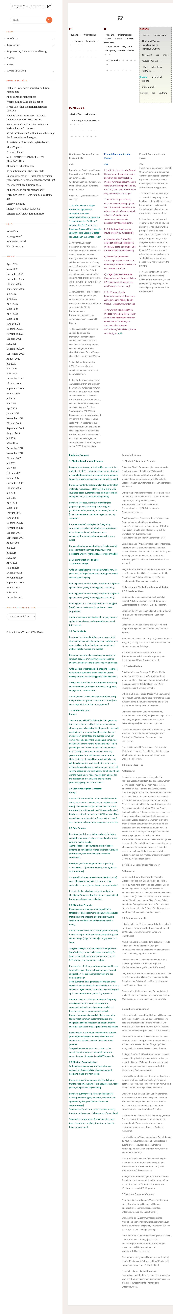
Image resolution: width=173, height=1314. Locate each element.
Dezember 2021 (15, 329)
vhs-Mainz (91, 114)
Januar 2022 (13, 324)
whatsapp (77, 41)
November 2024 (15, 279)
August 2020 (13, 358)
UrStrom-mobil (148, 87)
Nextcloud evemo (150, 45)
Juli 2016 (11, 493)
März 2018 (12, 443)
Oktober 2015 (14, 533)
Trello (108, 38)
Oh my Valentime (16, 203)
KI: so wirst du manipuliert (21, 97)
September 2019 (15, 388)
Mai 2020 (12, 368)
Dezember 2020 (15, 348)
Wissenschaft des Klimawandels (24, 185)
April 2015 (12, 562)
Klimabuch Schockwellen (20, 166)
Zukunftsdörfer (15, 152)
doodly (118, 38)
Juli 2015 (11, 547)
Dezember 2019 (15, 378)
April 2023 (12, 314)
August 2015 (13, 542)
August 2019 (13, 393)
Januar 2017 (13, 478)
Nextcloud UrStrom (151, 49)
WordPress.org (15, 246)
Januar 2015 (13, 567)
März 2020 (12, 373)
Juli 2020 (11, 363)
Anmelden (12, 231)
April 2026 (12, 264)
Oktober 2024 (14, 284)
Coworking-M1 (161, 35)
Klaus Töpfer (14, 147)
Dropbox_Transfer (115, 50)
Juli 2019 (11, 398)
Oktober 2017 (14, 458)
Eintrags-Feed (14, 236)
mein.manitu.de (125, 35)
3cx (157, 55)
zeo (153, 93)
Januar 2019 (13, 413)
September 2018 (15, 428)
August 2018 (13, 433)
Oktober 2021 (14, 339)
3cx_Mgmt (147, 55)
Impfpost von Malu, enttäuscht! (23, 208)
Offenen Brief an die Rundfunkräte (25, 213)
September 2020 (15, 353)
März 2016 (12, 508)
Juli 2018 (11, 438)
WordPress (38, 632)
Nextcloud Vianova (151, 41)
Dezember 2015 (15, 523)
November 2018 (15, 418)
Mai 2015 (11, 557)
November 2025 (15, 274)
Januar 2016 (13, 518)
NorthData (146, 71)
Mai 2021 (11, 343)
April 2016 (12, 503)
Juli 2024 (11, 294)
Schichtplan (156, 67)
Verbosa (26, 632)
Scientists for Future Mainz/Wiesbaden (28, 142)
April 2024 (12, 304)
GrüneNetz (91, 120)
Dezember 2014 (15, 572)
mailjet (166, 55)
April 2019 (12, 408)
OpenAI (110, 35)
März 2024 (12, 309)
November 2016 (15, 483)
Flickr (131, 50)
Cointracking (90, 35)
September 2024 (15, 289)
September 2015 (15, 538)
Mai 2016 (11, 498)
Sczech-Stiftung (31, 7)
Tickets (145, 81)
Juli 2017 (11, 463)
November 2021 (15, 334)
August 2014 (13, 587)
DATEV (146, 35)
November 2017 (15, 453)
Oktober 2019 (14, 383)
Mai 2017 (11, 468)
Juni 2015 (11, 552)
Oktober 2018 (14, 423)
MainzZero (76, 114)
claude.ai (113, 60)
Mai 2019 (11, 403)
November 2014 (15, 577)
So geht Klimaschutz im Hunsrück (25, 171)
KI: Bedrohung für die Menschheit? (26, 190)
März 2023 (12, 319)
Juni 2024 (12, 299)
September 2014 (15, 582)
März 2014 (12, 592)
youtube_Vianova (150, 61)
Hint (145, 67)
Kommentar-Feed (16, 241)
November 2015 (15, 528)
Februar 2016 (14, 513)
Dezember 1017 (15, 597)
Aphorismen (113, 46)
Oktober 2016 (14, 488)
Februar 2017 (14, 473)
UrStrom (163, 93)
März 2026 (12, 269)
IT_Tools (127, 46)
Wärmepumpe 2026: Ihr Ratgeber (25, 101)
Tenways (90, 41)
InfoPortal (156, 77)
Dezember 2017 (15, 448)
